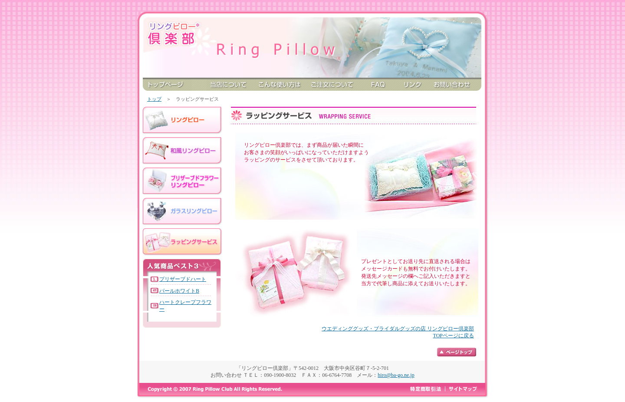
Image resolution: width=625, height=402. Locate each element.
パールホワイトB (179, 291)
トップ (154, 99)
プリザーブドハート (182, 279)
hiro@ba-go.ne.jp (396, 375)
